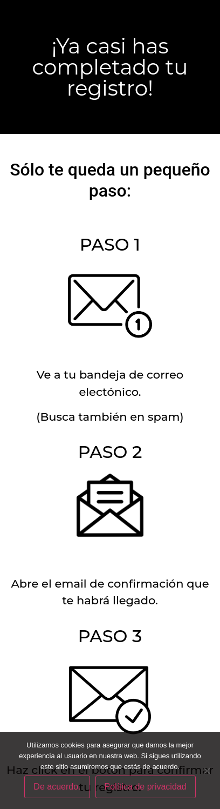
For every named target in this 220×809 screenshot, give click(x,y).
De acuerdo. (56, 786)
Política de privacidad (146, 786)
